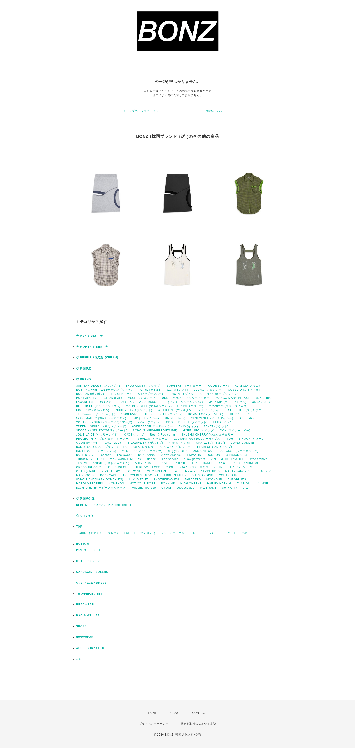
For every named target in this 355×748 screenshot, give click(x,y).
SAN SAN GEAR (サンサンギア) (98, 385)
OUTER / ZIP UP (88, 561)
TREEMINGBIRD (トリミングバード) (101, 426)
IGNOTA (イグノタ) (181, 393)
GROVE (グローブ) (190, 406)
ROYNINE (168, 483)
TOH (230, 438)
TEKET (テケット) (216, 426)
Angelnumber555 (144, 487)
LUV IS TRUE (138, 479)
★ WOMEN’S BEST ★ (92, 346)
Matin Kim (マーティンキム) (228, 402)
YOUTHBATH (228, 475)
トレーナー (197, 533)
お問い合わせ (214, 111)
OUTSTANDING (202, 475)
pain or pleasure (184, 471)
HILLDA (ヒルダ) (240, 414)
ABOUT (175, 712)
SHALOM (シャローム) (153, 438)
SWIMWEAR (85, 637)
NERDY (266, 471)
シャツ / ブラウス (172, 533)
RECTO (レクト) (177, 389)
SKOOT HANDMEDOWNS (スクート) (101, 430)
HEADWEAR (85, 604)
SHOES (81, 626)
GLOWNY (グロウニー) (176, 446)
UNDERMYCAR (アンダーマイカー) (186, 397)
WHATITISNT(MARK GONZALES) (99, 479)
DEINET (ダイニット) (193, 422)
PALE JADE (208, 487)
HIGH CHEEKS (191, 483)
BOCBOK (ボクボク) (90, 393)
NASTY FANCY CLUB (240, 471)
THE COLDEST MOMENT (140, 475)
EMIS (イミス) (188, 426)
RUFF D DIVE (86, 455)
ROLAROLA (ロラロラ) (139, 446)
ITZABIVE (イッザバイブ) (145, 442)
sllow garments (194, 459)
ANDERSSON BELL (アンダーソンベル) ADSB (171, 402)
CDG (169, 422)
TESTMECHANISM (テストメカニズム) (102, 463)
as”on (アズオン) (149, 422)
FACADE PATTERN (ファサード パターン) (105, 402)
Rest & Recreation (163, 434)
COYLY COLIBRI (242, 442)
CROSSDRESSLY (88, 467)
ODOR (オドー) (86, 442)
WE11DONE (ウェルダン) (175, 410)
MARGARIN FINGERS (125, 459)
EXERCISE (134, 471)
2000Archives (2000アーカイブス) (197, 438)
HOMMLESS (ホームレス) (205, 414)
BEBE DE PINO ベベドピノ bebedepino (103, 504)
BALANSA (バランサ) (148, 451)
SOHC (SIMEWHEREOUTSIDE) (155, 430)
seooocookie (185, 487)
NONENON (116, 483)
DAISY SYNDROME (245, 463)
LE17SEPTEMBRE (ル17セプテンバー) (136, 393)
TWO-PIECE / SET (89, 593)
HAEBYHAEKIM (241, 467)
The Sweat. (125, 455)
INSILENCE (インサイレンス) (96, 451)
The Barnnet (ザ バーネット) (95, 414)
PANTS (81, 550)
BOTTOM (82, 543)
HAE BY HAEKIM (219, 483)
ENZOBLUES (237, 479)
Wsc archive (258, 459)
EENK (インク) (223, 422)
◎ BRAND (83, 379)
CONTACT (199, 712)
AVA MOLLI (244, 483)
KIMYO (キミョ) (179, 442)
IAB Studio (246, 418)
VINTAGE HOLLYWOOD (228, 459)
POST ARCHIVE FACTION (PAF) (99, 397)
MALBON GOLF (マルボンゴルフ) (149, 406)
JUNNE (263, 483)
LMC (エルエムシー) (145, 418)
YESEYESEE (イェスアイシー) (212, 418)
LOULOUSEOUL (117, 467)
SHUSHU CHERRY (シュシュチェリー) (208, 434)
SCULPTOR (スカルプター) (247, 410)
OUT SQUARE (86, 471)
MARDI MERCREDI (89, 483)
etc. (245, 487)
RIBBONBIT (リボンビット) (133, 410)
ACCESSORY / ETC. (90, 648)
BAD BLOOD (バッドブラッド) (97, 446)
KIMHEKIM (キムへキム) (92, 410)
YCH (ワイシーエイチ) (235, 430)
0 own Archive (171, 455)
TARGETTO (193, 479)
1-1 (78, 659)
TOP (79, 526)
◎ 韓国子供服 (85, 498)
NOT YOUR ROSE (142, 483)
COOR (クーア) (218, 385)
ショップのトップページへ (140, 111)
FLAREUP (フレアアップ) (214, 446)
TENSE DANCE (202, 463)
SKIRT (96, 550)
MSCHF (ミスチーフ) (142, 397)
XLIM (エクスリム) (247, 385)
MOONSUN (214, 479)
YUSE (170, 467)
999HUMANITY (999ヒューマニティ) (101, 418)
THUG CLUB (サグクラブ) (143, 385)
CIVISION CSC (236, 455)
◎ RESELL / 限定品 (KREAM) (97, 357)
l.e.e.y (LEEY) (113, 442)
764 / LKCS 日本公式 (194, 467)
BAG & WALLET (87, 615)
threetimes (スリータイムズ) (228, 406)
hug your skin (177, 451)
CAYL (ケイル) (150, 389)
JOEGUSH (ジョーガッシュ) (239, 451)
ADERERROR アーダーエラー (152, 426)
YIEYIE (181, 463)
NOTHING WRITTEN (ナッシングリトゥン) (105, 389)
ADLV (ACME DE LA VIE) (152, 463)
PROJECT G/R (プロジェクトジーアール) (104, 438)
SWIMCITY (229, 487)
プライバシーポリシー (153, 723)
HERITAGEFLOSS (148, 467)
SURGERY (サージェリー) (185, 385)
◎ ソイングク (85, 515)
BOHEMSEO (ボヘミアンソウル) (98, 406)
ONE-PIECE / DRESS (91, 582)
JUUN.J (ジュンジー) (208, 389)
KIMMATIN (193, 455)
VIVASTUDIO (111, 471)
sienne (151, 459)
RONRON (213, 455)
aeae (222, 463)
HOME (152, 712)
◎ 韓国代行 (84, 368)
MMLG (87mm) (175, 418)
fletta (148, 414)
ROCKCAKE (108, 475)
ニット (231, 533)
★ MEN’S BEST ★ (89, 335)
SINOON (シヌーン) (252, 438)
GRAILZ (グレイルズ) (210, 442)
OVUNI (166, 487)
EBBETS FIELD (175, 475)
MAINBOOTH (85, 475)
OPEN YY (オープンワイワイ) (220, 393)
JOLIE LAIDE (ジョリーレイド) (97, 434)
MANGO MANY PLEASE (233, 397)
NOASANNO (147, 455)
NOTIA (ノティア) (210, 410)
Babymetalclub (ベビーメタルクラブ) (101, 487)
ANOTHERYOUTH (166, 479)
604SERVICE (130, 414)
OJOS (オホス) (134, 434)
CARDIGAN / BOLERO (92, 572)
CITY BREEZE (157, 471)
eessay (106, 455)
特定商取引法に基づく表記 (198, 723)
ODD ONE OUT (203, 451)
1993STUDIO (210, 471)
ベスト (246, 533)
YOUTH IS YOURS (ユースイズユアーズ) (104, 422)
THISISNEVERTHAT (90, 459)
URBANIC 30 (261, 402)
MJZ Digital (263, 397)
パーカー (216, 533)
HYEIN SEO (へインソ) (199, 430)
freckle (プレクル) (170, 414)
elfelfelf (219, 467)
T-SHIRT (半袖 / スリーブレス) (97, 533)
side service (169, 459)
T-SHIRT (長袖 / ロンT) (139, 533)
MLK (125, 451)
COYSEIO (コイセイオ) (244, 389)
